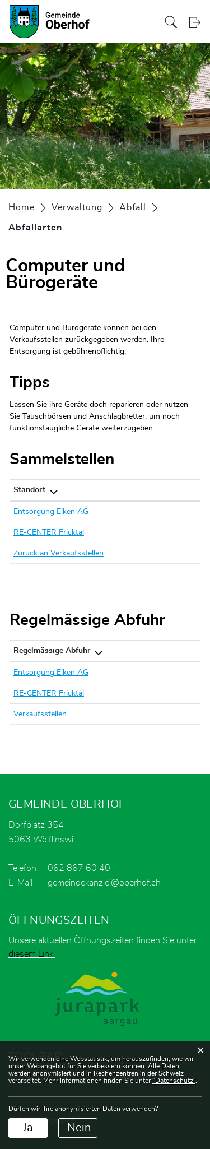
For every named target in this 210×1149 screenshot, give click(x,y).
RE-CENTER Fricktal (48, 532)
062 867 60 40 (79, 868)
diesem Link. (31, 953)
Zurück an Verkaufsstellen (58, 553)
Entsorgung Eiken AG (50, 512)
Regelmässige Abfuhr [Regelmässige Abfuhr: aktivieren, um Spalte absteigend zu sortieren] (51, 651)
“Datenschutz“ (173, 1080)
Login (195, 22)
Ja (28, 1127)
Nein (79, 1127)
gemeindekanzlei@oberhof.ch (104, 882)
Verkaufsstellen (40, 714)
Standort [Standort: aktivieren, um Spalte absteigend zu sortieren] (29, 490)
